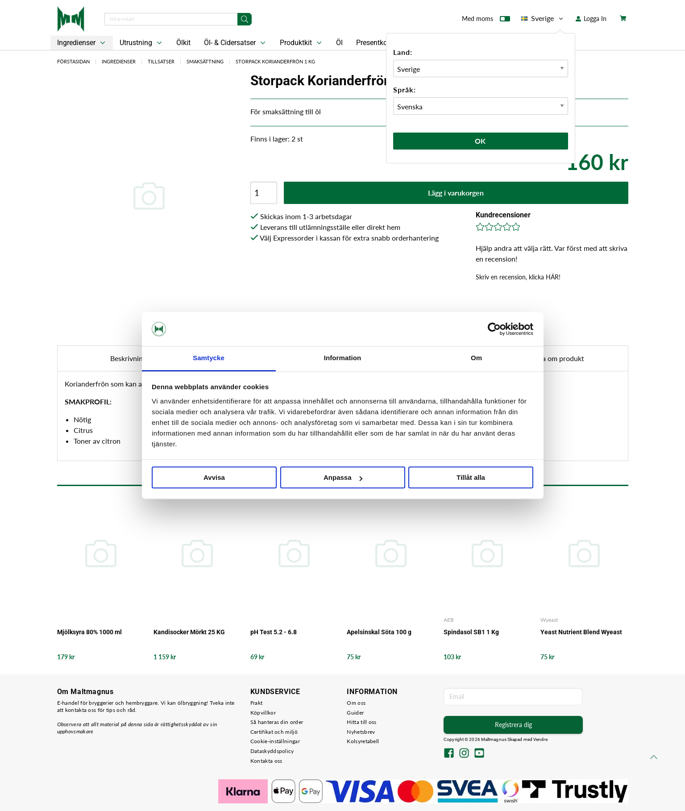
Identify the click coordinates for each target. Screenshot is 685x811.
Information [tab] (342, 358)
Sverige (543, 18)
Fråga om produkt (556, 358)
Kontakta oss (266, 760)
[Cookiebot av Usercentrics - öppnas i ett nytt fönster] (494, 329)
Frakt (256, 702)
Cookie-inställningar (275, 741)
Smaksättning (205, 61)
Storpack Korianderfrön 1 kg (275, 61)
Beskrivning (128, 358)
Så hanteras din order (276, 722)
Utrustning (142, 42)
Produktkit (302, 42)
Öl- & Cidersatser (235, 42)
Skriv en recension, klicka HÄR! (518, 277)
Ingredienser (82, 42)
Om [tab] (476, 358)
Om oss (356, 702)
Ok (480, 141)
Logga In (591, 18)
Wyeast (549, 619)
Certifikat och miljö (274, 731)
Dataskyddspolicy (272, 751)
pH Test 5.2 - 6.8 (273, 632)
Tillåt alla (471, 478)
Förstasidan (73, 61)
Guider (355, 712)
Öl (339, 42)
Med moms (486, 20)
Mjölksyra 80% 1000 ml (89, 632)
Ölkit (183, 42)
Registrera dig (513, 724)
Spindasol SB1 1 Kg (471, 632)
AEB (449, 619)
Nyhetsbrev (361, 731)
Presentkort (374, 42)
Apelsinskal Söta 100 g (379, 632)
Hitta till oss (361, 722)
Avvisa (214, 478)
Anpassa (343, 478)
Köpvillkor (263, 712)
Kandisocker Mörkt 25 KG (189, 632)
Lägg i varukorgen (456, 192)
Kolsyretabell (363, 741)
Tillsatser (161, 61)
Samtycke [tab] (208, 358)
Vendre (540, 739)
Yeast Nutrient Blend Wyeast (581, 632)
